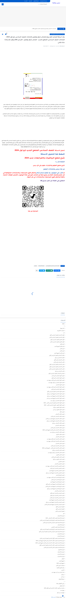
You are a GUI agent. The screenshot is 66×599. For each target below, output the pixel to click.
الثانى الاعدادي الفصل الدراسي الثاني (56, 368)
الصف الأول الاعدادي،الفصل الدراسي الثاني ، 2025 (54, 402)
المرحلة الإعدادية (61, 533)
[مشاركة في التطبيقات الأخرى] (36, 270)
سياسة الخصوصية (43, 1)
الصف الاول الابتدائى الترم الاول (57, 378)
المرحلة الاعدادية (61, 536)
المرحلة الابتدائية (43, 4)
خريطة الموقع (36, 1)
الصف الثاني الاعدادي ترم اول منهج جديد (56, 452)
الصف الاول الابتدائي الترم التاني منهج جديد (55, 380)
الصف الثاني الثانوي (60, 454)
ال (63, 332)
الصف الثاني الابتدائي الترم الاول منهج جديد (55, 439)
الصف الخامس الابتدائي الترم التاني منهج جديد (55, 466)
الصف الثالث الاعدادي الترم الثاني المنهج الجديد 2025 (53, 429)
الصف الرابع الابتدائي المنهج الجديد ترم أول (55, 488)
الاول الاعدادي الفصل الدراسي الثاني (56, 337)
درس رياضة (56, 3)
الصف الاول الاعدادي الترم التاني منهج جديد (55, 387)
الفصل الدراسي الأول (60, 506)
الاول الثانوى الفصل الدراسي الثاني (57, 341)
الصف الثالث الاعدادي (59, 425)
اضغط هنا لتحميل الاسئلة (53, 154)
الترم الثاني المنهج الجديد (59, 353)
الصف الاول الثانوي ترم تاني (58, 409)
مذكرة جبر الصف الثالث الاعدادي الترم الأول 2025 (54, 588)
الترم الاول (62, 344)
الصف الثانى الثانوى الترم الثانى (57, 457)
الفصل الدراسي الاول (60, 509)
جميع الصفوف (61, 579)
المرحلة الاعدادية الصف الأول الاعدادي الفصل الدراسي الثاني (52, 538)
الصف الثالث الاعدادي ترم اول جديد (57, 432)
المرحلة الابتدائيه (61, 524)
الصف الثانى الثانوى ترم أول (58, 459)
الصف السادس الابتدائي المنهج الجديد (57, 34)
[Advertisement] (33, 17)
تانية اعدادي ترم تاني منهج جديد (58, 572)
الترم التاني (62, 348)
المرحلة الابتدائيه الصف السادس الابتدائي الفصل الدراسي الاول (51, 531)
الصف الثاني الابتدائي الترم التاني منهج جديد (55, 441)
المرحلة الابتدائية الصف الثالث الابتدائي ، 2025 (55, 518)
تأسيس (62, 570)
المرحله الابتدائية (61, 551)
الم (63, 513)
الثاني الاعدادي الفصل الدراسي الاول (56, 366)
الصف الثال (62, 411)
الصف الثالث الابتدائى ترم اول (58, 423)
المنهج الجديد (61, 560)
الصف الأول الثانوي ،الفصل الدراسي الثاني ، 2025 (54, 405)
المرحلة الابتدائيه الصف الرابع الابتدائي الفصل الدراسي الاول (52, 529)
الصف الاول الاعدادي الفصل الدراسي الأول (55, 391)
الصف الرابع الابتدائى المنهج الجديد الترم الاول (55, 484)
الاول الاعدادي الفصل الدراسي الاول (57, 335)
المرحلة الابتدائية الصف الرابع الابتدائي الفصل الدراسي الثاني (52, 520)
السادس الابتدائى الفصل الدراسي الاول (56, 373)
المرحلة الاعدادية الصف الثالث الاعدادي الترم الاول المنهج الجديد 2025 (50, 540)
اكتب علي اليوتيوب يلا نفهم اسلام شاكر (49, 173)
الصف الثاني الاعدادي (60, 443)
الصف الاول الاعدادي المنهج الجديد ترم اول (55, 396)
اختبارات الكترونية (60, 330)
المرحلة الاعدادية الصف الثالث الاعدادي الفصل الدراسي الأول (51, 545)
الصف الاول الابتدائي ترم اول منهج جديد (56, 382)
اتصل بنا (25, 1)
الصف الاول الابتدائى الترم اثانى (58, 375)
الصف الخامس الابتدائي (59, 463)
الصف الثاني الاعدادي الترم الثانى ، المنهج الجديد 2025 (53, 448)
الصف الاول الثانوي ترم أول (58, 407)
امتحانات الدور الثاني (60, 565)
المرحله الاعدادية (61, 554)
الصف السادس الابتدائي (59, 490)
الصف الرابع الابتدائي (60, 475)
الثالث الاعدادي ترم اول (59, 357)
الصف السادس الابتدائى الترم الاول (57, 495)
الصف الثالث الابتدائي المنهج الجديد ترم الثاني (55, 418)
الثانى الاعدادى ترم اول (59, 371)
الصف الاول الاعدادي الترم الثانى (57, 389)
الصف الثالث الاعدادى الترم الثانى (57, 427)
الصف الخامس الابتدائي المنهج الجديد (56, 470)
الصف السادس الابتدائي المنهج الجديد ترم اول (55, 502)
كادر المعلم (62, 585)
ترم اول (35, 265)
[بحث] (3, 4)
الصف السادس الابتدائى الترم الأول (57, 493)
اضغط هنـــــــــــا (60, 162)
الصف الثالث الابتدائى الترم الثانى (57, 416)
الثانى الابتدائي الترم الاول (59, 359)
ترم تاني (62, 576)
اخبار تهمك (62, 328)
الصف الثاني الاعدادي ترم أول (58, 450)
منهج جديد (62, 590)
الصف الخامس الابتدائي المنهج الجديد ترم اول (55, 472)
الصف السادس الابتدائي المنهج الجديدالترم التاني (54, 504)
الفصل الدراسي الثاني (59, 511)
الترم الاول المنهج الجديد (59, 346)
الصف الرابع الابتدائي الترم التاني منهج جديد (55, 477)
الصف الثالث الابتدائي (60, 414)
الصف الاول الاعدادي (60, 384)
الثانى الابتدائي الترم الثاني (59, 362)
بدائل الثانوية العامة (60, 567)
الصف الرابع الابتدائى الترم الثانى (57, 479)
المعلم (63, 558)
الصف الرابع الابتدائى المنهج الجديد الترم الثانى (54, 486)
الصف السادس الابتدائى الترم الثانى (57, 497)
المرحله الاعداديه (61, 556)
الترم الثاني (62, 350)
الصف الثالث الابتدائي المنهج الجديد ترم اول (55, 420)
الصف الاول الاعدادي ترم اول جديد (57, 400)
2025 (63, 323)
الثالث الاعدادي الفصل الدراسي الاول (56, 355)
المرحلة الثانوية (61, 549)
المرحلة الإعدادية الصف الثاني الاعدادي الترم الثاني (54, 547)
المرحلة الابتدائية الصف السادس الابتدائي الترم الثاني (53, 522)
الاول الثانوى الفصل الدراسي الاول (57, 339)
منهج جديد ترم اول (60, 592)
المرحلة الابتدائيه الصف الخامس (57, 527)
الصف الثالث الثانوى (60, 434)
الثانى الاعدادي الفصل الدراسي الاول (56, 364)
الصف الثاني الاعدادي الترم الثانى (57, 445)
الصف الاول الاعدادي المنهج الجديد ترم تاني (55, 398)
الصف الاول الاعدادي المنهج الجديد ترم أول (55, 393)
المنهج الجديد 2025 (60, 563)
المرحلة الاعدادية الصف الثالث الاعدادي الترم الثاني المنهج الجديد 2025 (49, 542)
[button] (56, 270)
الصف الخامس (61, 461)
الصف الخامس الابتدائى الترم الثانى (57, 468)
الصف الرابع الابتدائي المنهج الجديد (57, 481)
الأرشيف (30, 1)
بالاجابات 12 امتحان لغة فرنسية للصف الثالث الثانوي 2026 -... (43, 28)
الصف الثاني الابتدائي (60, 436)
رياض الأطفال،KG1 (60, 583)
